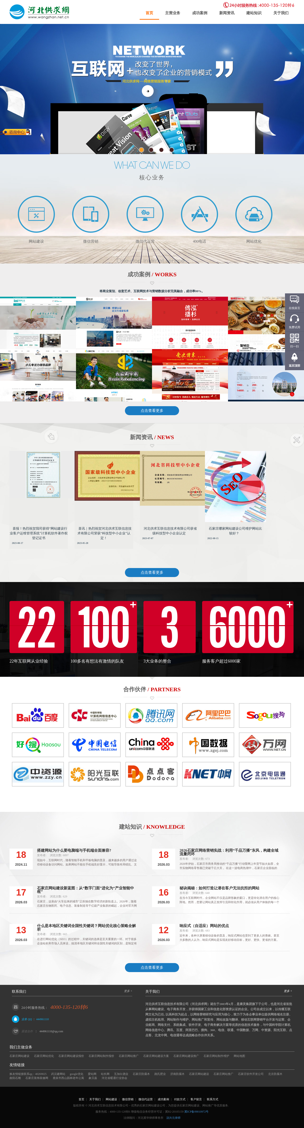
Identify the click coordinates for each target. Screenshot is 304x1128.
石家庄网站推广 (129, 1056)
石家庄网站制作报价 (101, 1056)
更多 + (128, 991)
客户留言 (196, 1099)
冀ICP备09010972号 (196, 1111)
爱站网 (92, 1074)
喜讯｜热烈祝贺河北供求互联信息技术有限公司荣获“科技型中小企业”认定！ (104, 533)
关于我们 (281, 13)
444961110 (42, 1019)
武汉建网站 (58, 1074)
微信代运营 (145, 1099)
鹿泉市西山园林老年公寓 (68, 1078)
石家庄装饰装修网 (36, 1078)
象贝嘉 (93, 1078)
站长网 (105, 1074)
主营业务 (172, 13)
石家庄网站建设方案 (156, 1056)
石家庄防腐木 (141, 1074)
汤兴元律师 (173, 1117)
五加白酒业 (121, 1074)
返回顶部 (294, 365)
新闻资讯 (226, 13)
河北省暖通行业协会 (114, 1078)
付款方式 (179, 1099)
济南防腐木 (177, 1074)
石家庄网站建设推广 (186, 1056)
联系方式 (212, 1099)
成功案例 (199, 13)
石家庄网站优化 (44, 1056)
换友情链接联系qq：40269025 (28, 1074)
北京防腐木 (275, 1074)
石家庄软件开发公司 (251, 1074)
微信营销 (127, 1099)
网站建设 (111, 1099)
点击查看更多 (152, 411)
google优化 (76, 1074)
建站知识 (253, 13)
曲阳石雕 (15, 1078)
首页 (149, 13)
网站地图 (239, 1056)
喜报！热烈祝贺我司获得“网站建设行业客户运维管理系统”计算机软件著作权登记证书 (39, 533)
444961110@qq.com (51, 1031)
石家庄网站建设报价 (71, 1056)
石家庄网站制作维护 (216, 1056)
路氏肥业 (160, 1074)
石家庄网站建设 (19, 1056)
